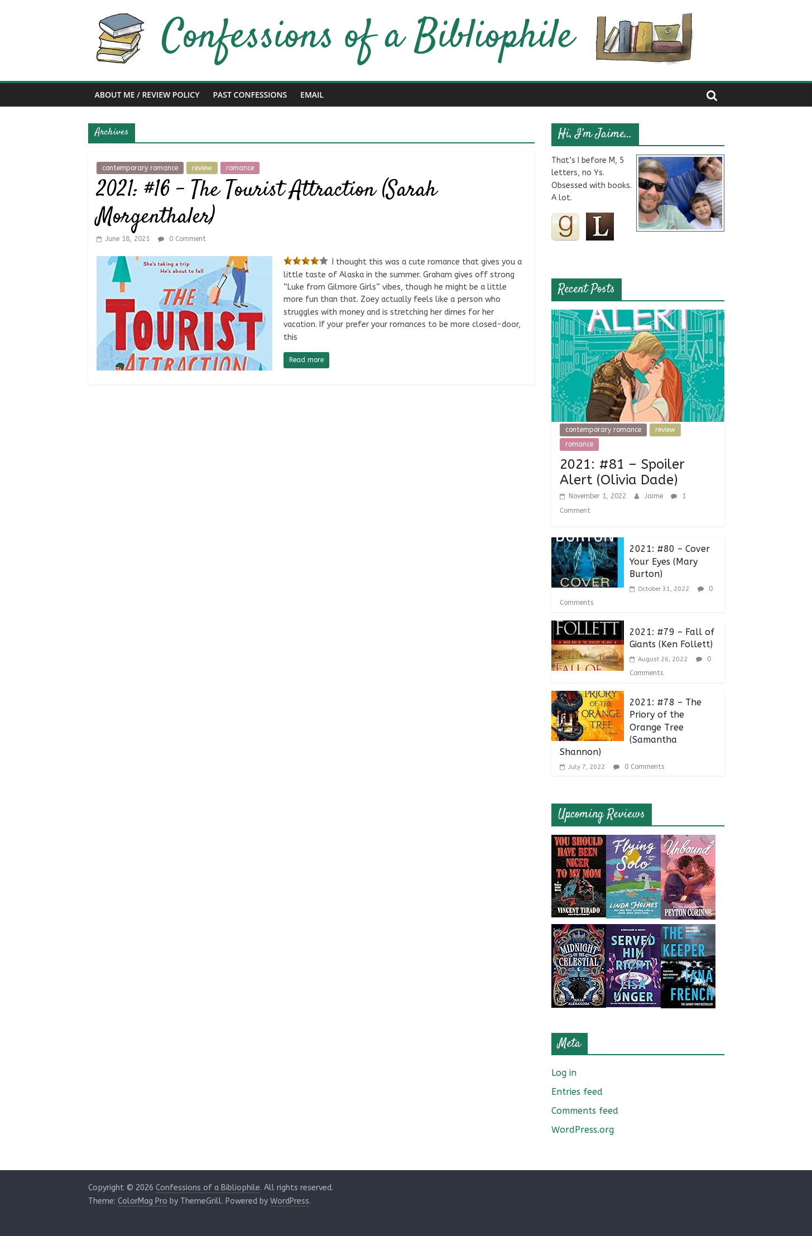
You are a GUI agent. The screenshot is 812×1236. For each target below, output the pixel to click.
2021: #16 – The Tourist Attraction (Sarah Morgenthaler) (267, 204)
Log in (563, 1072)
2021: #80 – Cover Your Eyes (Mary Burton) (670, 561)
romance (240, 168)
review (202, 168)
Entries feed (577, 1091)
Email (312, 94)
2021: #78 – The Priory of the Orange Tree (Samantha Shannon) (631, 727)
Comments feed (584, 1110)
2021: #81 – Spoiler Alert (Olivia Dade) (622, 472)
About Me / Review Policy (147, 94)
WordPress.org (582, 1129)
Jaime (655, 496)
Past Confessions (250, 94)
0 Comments (638, 767)
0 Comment (182, 239)
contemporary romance (140, 168)
